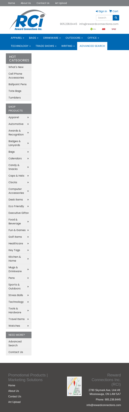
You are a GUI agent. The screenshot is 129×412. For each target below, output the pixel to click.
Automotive (15, 124)
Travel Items (16, 319)
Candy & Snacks (13, 167)
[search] (116, 17)
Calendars (15, 158)
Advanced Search (92, 46)
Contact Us (43, 3)
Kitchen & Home (14, 259)
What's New (15, 67)
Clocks (12, 182)
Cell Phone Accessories (16, 76)
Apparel (17, 38)
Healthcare (15, 243)
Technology (21, 46)
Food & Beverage (14, 221)
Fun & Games (17, 230)
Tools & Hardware (14, 310)
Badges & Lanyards (14, 143)
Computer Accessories (16, 191)
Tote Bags (14, 91)
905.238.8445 (68, 24)
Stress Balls (15, 295)
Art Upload (61, 3)
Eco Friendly (16, 206)
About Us (26, 3)
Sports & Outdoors (14, 286)
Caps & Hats (16, 176)
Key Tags (14, 250)
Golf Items (15, 237)
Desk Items (15, 199)
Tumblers (14, 98)
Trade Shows (46, 46)
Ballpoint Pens (17, 84)
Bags (33, 38)
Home (11, 3)
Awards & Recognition (16, 132)
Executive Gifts (17, 213)
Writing (68, 46)
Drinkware (52, 38)
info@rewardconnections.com (98, 24)
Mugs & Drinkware (15, 269)
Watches (14, 326)
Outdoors (74, 38)
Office (93, 38)
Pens (11, 278)
